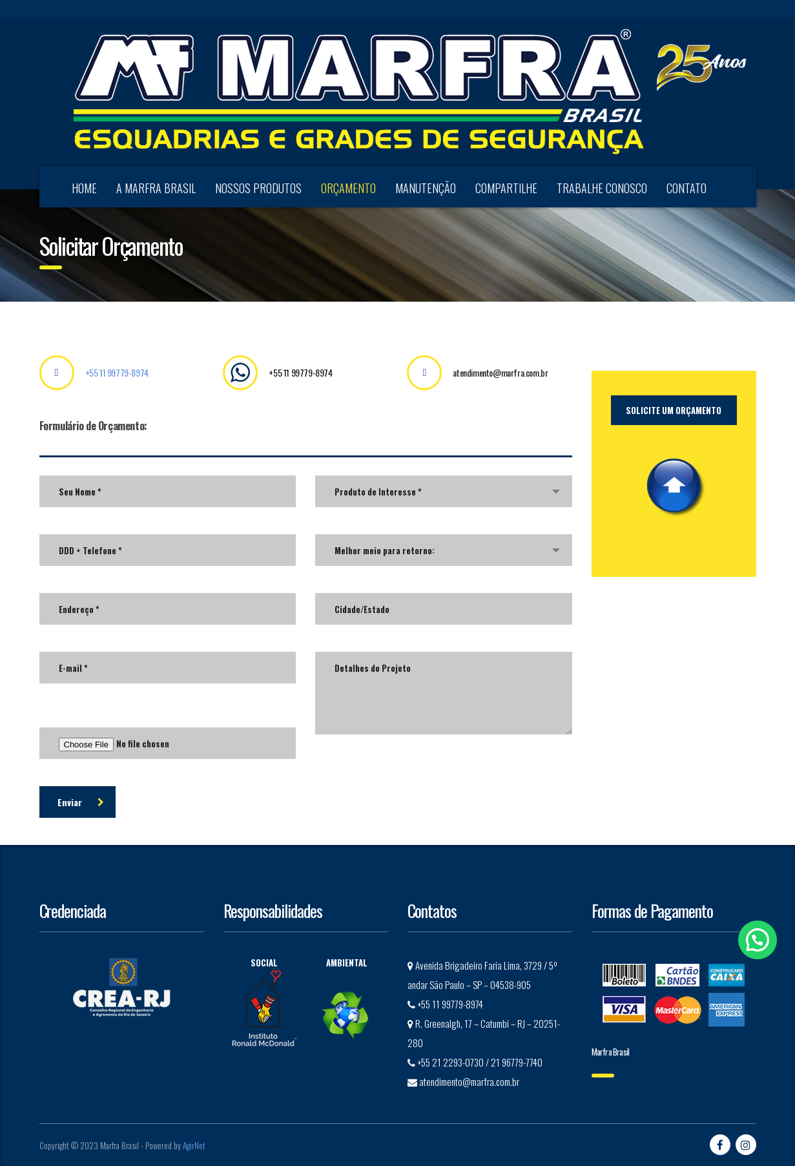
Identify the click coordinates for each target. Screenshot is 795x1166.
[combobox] (443, 491)
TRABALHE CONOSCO (602, 188)
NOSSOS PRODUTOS (258, 188)
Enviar (80, 802)
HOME (84, 188)
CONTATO (686, 188)
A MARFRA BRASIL (156, 188)
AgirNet (194, 1145)
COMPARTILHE (506, 188)
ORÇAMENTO (348, 188)
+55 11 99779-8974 (117, 372)
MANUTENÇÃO (425, 188)
